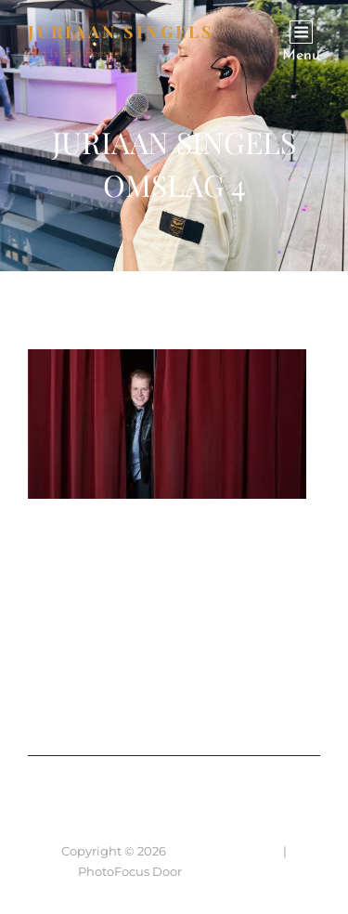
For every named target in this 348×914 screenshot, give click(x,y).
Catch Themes (228, 871)
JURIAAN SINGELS (121, 31)
